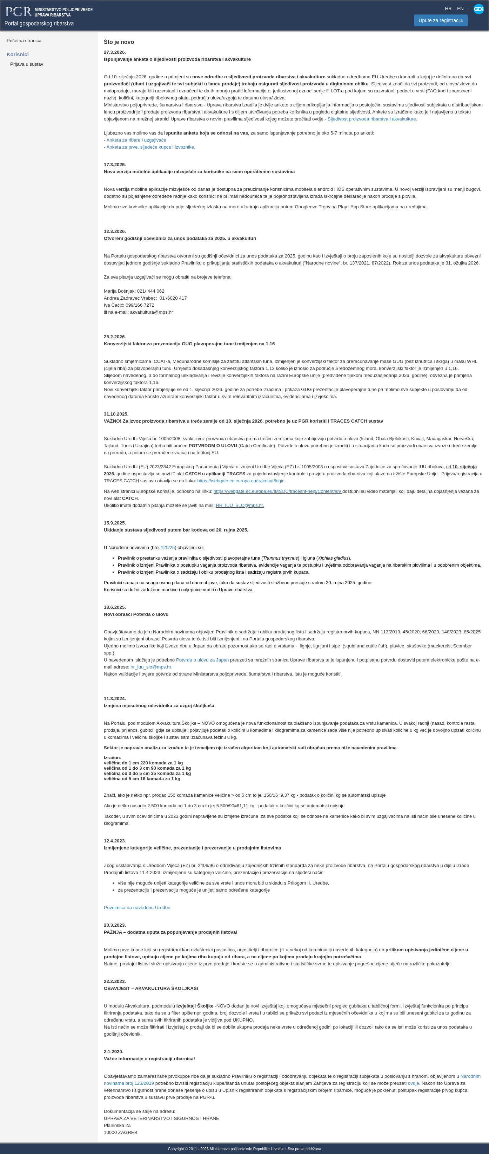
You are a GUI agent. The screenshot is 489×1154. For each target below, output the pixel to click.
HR (448, 8)
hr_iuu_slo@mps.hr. (151, 667)
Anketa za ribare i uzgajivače (136, 140)
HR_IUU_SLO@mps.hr (239, 505)
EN (460, 8)
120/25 (168, 547)
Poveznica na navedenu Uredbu (137, 907)
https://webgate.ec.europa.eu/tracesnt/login (240, 480)
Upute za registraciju (440, 20)
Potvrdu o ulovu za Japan (202, 660)
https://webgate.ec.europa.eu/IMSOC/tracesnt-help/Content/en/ (277, 491)
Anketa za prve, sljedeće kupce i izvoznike (150, 147)
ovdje (413, 1083)
